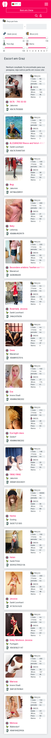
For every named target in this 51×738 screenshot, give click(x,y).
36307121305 (16, 523)
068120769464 (16, 689)
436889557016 (16, 358)
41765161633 (16, 606)
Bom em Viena (26, 10)
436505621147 (16, 647)
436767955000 (16, 109)
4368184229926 (17, 730)
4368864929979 (17, 233)
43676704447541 (17, 151)
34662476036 (16, 316)
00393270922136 (17, 565)
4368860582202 (17, 399)
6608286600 (15, 275)
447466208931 (16, 192)
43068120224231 (17, 482)
